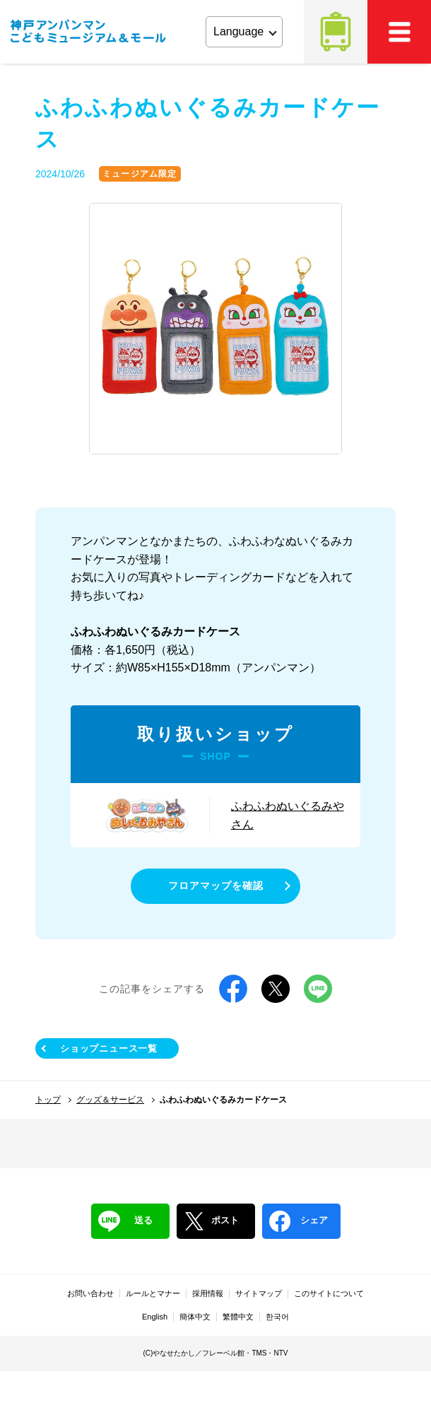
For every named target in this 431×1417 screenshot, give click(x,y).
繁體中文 (238, 1316)
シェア (298, 1221)
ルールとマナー (153, 1293)
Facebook (233, 989)
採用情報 (207, 1293)
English (154, 1316)
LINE (318, 989)
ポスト (211, 1221)
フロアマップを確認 (216, 885)
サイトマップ (258, 1293)
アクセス (335, 32)
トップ (48, 1100)
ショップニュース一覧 (109, 1048)
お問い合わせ (90, 1293)
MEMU (399, 32)
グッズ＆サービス (110, 1100)
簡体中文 (195, 1316)
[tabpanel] (215, 329)
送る (125, 1221)
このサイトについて (329, 1293)
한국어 (277, 1316)
